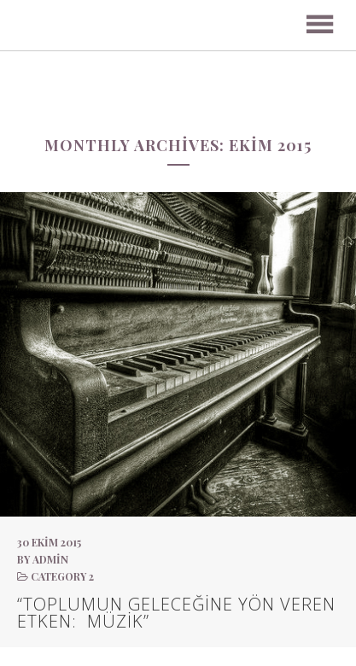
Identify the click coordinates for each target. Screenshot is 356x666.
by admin (42, 559)
